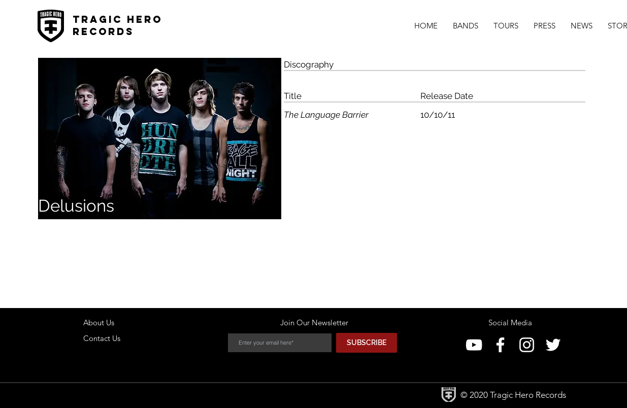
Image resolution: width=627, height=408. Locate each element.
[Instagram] (527, 345)
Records (103, 31)
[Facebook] (500, 345)
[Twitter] (553, 345)
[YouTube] (474, 345)
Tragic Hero (117, 19)
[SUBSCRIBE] (366, 343)
